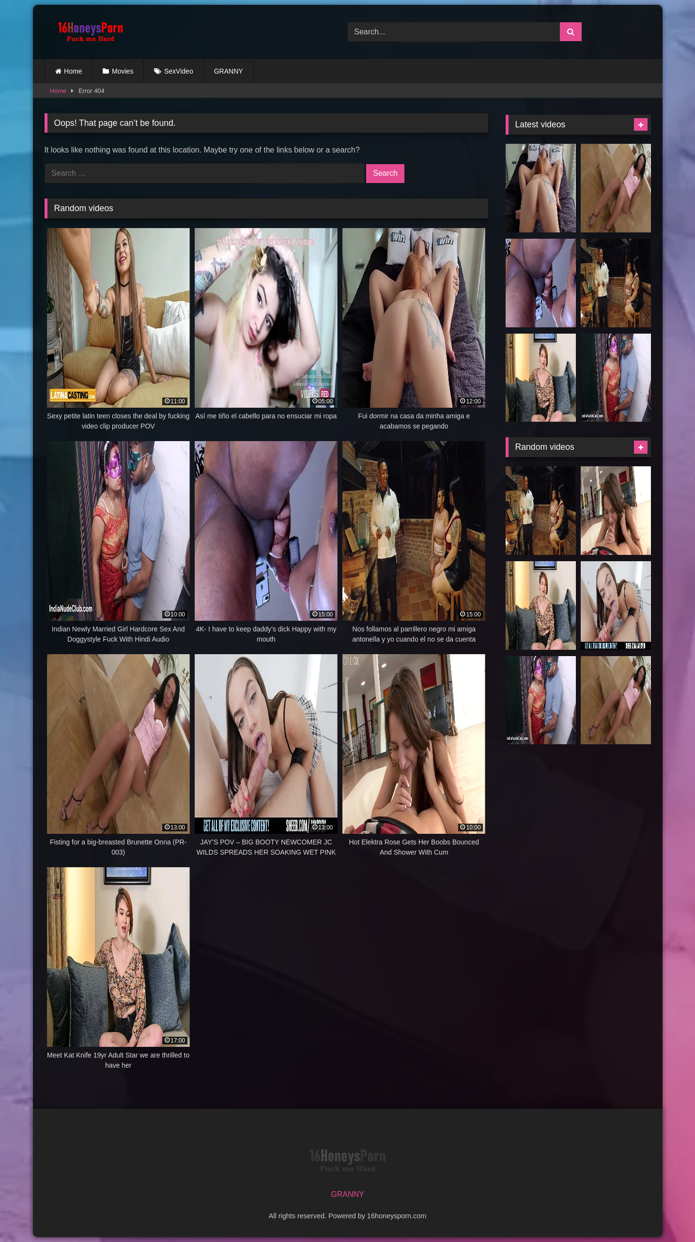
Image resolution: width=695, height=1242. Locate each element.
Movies (122, 71)
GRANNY (228, 71)
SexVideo (178, 71)
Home (73, 71)
